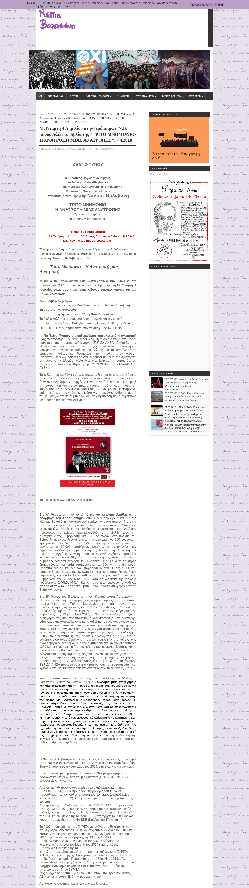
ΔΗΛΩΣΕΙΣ (96, 54)
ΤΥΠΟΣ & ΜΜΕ (118, 54)
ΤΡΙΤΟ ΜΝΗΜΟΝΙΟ (81, 64)
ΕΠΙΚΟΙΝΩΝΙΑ (190, 54)
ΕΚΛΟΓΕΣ (168, 54)
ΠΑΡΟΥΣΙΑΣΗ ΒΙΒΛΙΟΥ (54, 64)
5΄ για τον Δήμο (185, 125)
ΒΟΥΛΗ (47, 54)
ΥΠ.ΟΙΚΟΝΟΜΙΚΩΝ (71, 54)
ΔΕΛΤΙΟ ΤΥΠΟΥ (30, 64)
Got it (219, 4)
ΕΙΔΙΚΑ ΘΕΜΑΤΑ (144, 54)
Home (16, 64)
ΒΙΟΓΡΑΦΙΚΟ (29, 54)
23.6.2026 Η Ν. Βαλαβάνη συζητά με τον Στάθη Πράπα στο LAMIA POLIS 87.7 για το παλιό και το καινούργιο (212, 347)
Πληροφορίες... (201, 4)
